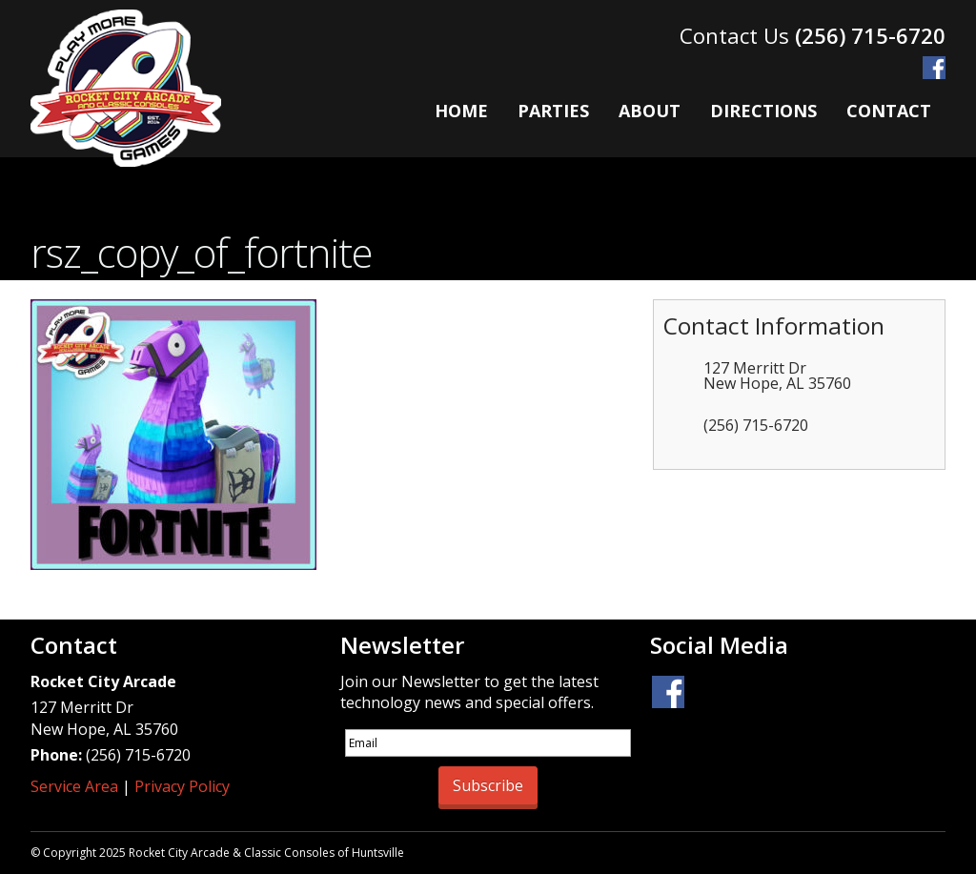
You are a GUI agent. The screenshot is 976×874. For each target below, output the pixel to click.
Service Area (74, 786)
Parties (553, 110)
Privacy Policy (182, 786)
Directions (763, 110)
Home (461, 110)
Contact (888, 110)
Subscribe (488, 785)
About (650, 110)
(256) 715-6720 (870, 35)
